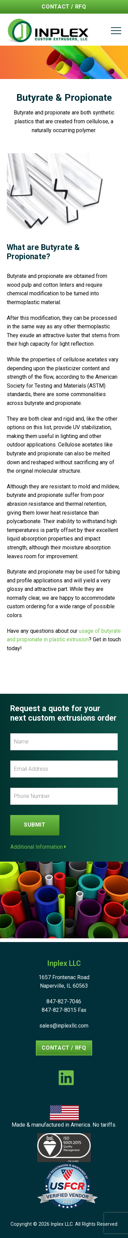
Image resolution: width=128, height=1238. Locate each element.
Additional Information (38, 847)
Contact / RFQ (64, 6)
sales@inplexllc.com (63, 1025)
